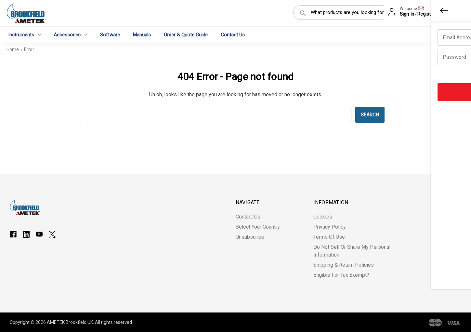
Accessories (70, 34)
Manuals (142, 34)
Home (13, 49)
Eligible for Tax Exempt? (341, 275)
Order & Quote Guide (186, 34)
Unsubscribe (250, 237)
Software (110, 34)
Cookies (322, 217)
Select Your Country (258, 227)
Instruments (24, 34)
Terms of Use (329, 237)
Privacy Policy (329, 227)
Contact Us (233, 34)
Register (426, 14)
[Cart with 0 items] (455, 14)
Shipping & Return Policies (343, 265)
